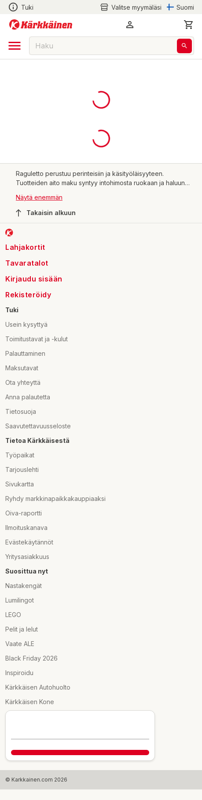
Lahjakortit (25, 247)
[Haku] (184, 46)
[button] (130, 25)
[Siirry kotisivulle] (40, 24)
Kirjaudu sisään (33, 278)
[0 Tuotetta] (189, 24)
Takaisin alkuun (46, 212)
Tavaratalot (26, 263)
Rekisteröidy (28, 294)
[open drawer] (14, 45)
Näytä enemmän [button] (39, 197)
